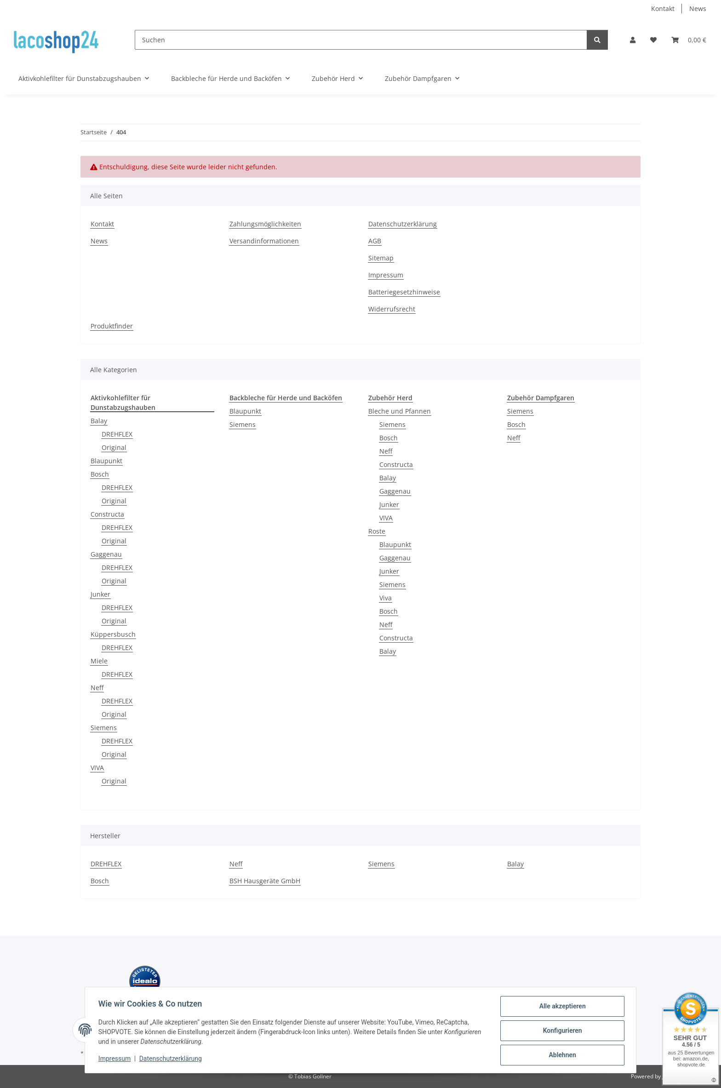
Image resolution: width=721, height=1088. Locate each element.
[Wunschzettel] (653, 40)
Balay (99, 420)
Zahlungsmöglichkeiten (265, 223)
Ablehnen (560, 1055)
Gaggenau (106, 554)
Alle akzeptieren (561, 1007)
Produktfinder (112, 326)
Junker (100, 594)
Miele (99, 660)
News (697, 8)
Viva (385, 597)
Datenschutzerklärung (172, 1059)
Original (114, 447)
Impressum (116, 1059)
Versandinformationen (264, 240)
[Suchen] (361, 40)
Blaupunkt (106, 460)
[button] (633, 40)
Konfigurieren (560, 1031)
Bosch (100, 474)
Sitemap (381, 257)
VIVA (97, 767)
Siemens (104, 727)
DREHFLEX (117, 434)
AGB (374, 240)
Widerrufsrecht (391, 309)
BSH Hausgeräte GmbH (264, 880)
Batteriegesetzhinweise (404, 292)
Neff (97, 687)
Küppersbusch (113, 634)
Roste (376, 531)
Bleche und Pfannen (399, 411)
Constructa (107, 514)
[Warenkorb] (689, 40)
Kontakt (663, 8)
